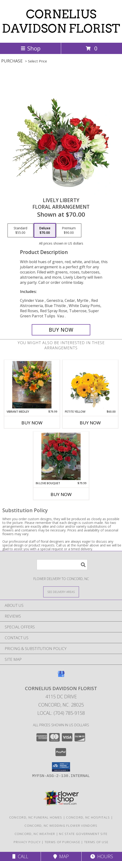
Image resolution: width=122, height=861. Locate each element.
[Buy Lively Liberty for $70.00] (61, 329)
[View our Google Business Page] (61, 676)
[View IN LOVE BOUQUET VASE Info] (61, 456)
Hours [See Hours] (101, 856)
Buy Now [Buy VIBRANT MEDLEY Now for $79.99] (32, 423)
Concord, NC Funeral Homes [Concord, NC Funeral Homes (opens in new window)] (35, 817)
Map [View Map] (61, 856)
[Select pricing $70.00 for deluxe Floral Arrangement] (44, 230)
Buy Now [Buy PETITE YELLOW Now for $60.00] (90, 423)
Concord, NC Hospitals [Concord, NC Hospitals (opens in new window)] (88, 817)
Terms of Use (96, 842)
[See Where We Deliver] (61, 591)
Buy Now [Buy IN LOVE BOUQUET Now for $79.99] (61, 494)
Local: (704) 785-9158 (61, 713)
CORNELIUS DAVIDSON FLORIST (61, 21)
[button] (61, 767)
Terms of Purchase (62, 842)
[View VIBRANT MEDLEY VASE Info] (31, 384)
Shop (30, 48)
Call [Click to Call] (20, 856)
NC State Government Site (83, 834)
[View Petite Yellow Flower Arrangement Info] (90, 385)
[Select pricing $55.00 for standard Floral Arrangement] (20, 230)
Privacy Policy (27, 842)
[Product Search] (62, 564)
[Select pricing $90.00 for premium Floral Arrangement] (68, 230)
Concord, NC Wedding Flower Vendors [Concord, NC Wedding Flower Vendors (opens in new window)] (60, 825)
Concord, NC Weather (35, 834)
